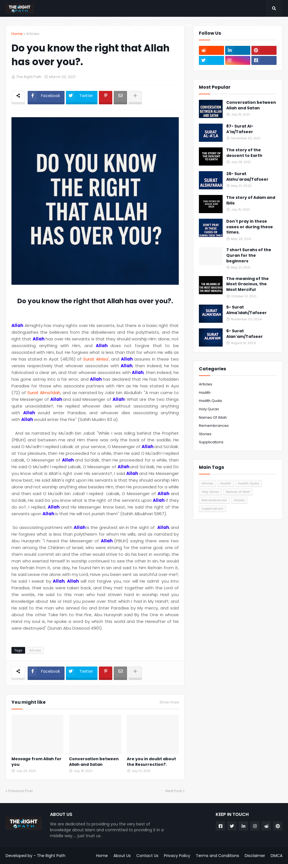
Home (17, 33)
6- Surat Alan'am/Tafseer (244, 333)
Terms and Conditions (217, 855)
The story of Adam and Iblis (250, 200)
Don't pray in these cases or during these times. (249, 227)
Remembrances (214, 425)
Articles (32, 33)
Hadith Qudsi (210, 400)
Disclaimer (255, 855)
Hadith (205, 392)
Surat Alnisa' (96, 359)
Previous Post (20, 791)
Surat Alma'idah (43, 392)
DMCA (276, 855)
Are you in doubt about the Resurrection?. (151, 761)
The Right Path (51, 855)
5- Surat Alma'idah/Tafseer (246, 310)
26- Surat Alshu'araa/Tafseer (247, 176)
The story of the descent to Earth (244, 152)
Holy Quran (209, 409)
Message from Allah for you (36, 761)
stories (205, 434)
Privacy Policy (177, 855)
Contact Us (147, 855)
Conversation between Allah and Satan (94, 761)
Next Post (173, 791)
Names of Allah (213, 417)
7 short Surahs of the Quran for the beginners (248, 255)
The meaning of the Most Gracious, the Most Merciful (247, 284)
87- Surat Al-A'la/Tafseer (239, 129)
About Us (122, 855)
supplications (211, 442)
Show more (169, 702)
